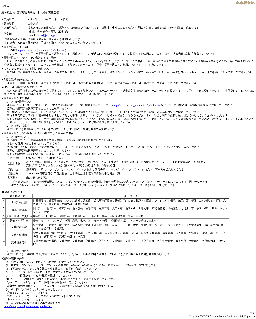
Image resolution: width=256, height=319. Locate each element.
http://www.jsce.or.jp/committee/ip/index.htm (41, 50)
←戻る (251, 312)
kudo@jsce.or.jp (46, 35)
